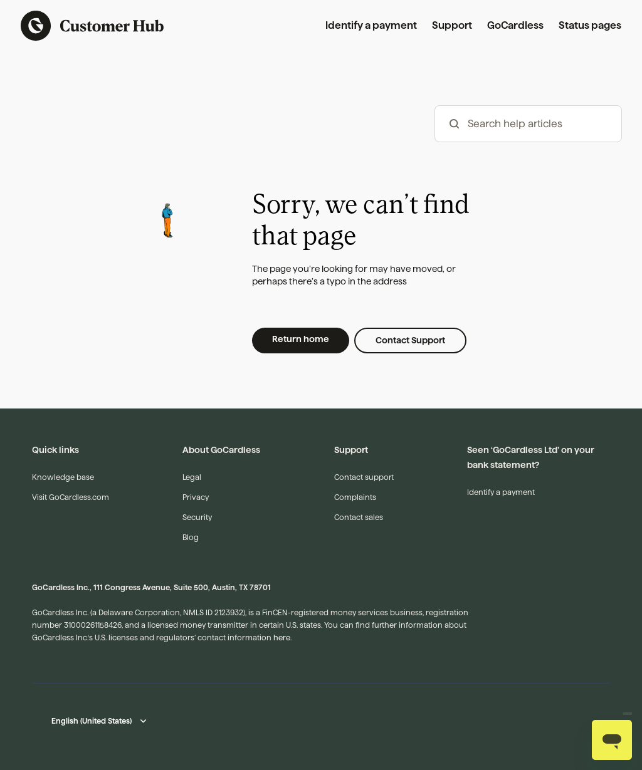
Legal (191, 477)
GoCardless (515, 25)
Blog (190, 537)
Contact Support (410, 340)
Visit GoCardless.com (70, 497)
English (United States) (91, 721)
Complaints (355, 497)
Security (197, 517)
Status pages (590, 25)
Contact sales (358, 517)
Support (452, 25)
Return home (300, 339)
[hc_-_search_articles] (528, 123)
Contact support (364, 477)
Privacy (195, 497)
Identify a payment (371, 25)
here (281, 637)
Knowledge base (63, 477)
